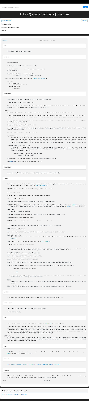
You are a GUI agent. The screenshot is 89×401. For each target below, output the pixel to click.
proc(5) (13, 238)
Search (85, 7)
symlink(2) (49, 323)
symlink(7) (58, 364)
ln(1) (8, 364)
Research (84, 20)
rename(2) (19, 364)
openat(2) (12, 161)
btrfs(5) (69, 206)
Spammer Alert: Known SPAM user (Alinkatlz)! (14, 394)
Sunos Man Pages (6, 20)
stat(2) (9, 353)
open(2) (16, 272)
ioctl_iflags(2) (45, 241)
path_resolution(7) (41, 185)
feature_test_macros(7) (39, 78)
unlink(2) (38, 364)
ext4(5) (73, 204)
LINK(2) (5, 40)
